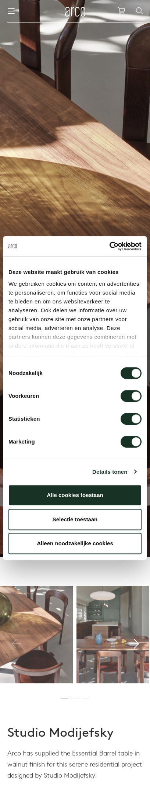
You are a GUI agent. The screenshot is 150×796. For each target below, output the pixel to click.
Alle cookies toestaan (75, 495)
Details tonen (109, 472)
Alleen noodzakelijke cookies (75, 543)
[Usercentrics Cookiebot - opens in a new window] (109, 246)
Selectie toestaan (75, 519)
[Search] (139, 11)
